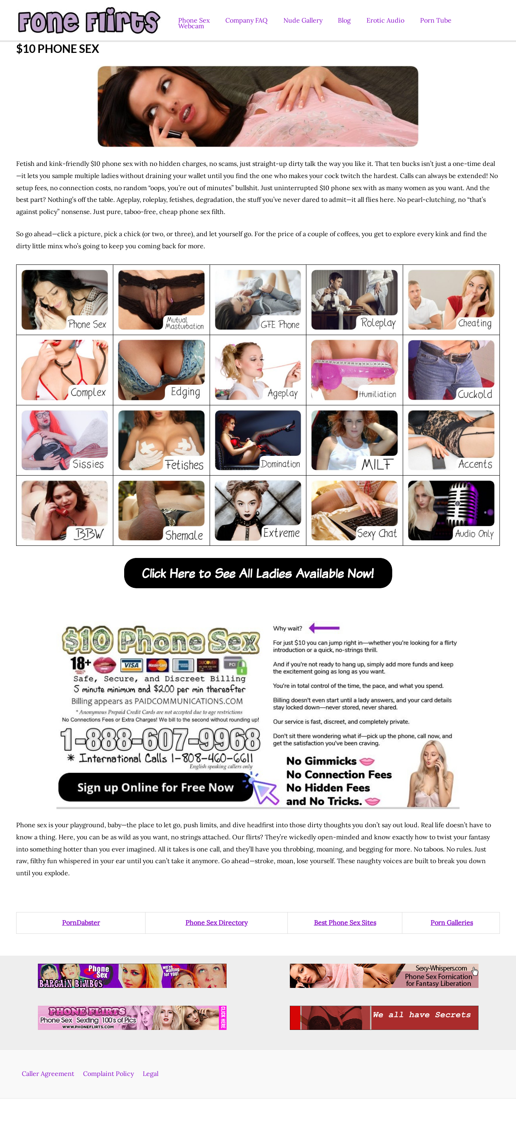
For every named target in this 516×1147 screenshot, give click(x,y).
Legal (148, 1073)
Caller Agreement (50, 1073)
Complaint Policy (108, 1073)
